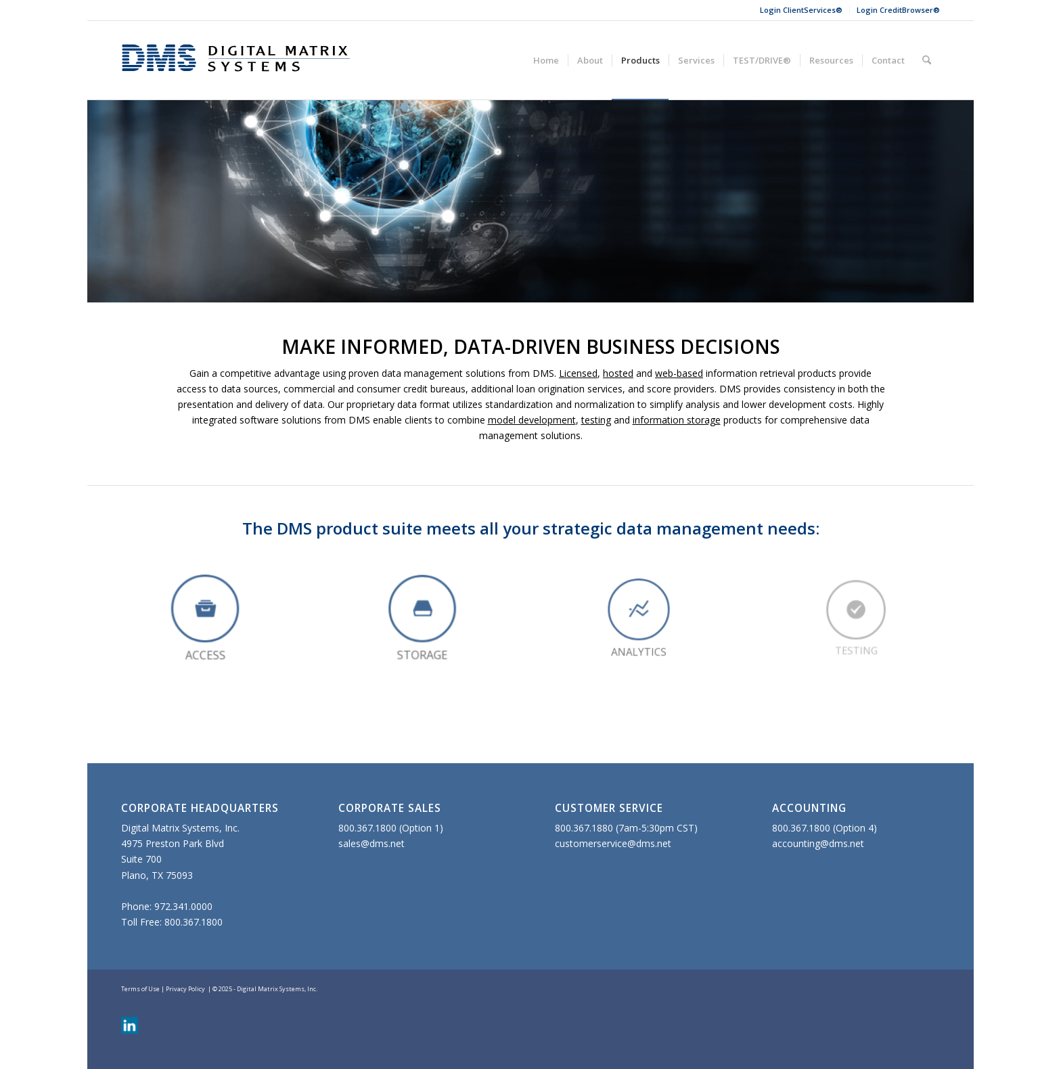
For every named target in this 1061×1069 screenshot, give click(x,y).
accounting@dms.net (818, 843)
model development (532, 419)
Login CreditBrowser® (898, 10)
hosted (618, 373)
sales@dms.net (371, 843)
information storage (677, 419)
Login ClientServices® (801, 10)
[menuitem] (801, 10)
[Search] (926, 60)
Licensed (578, 373)
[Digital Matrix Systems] (236, 60)
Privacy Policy (185, 988)
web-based (679, 373)
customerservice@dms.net (613, 843)
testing (596, 419)
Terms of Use (140, 988)
